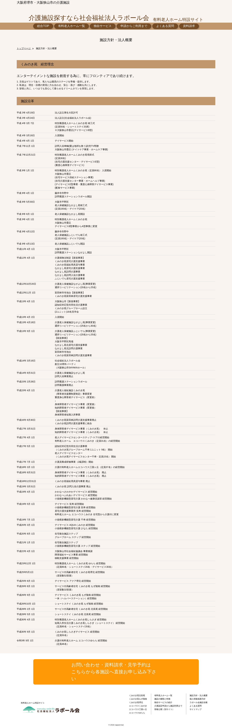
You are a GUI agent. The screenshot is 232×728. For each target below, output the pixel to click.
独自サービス (103, 26)
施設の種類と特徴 (162, 699)
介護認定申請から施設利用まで (168, 706)
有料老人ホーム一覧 (71, 26)
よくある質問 (165, 26)
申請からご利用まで (133, 26)
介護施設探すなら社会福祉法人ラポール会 (89, 17)
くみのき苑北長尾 (137, 695)
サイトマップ (196, 709)
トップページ (24, 48)
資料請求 (189, 26)
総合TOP (43, 26)
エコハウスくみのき (138, 706)
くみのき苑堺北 (136, 702)
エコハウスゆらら (137, 713)
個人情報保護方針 (198, 699)
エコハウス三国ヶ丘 (138, 709)
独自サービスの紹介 (163, 702)
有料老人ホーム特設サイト (33, 703)
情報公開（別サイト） (164, 709)
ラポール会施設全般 (199, 702)
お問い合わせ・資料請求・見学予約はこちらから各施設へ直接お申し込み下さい (113, 671)
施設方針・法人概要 (46, 48)
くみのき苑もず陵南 (138, 699)
